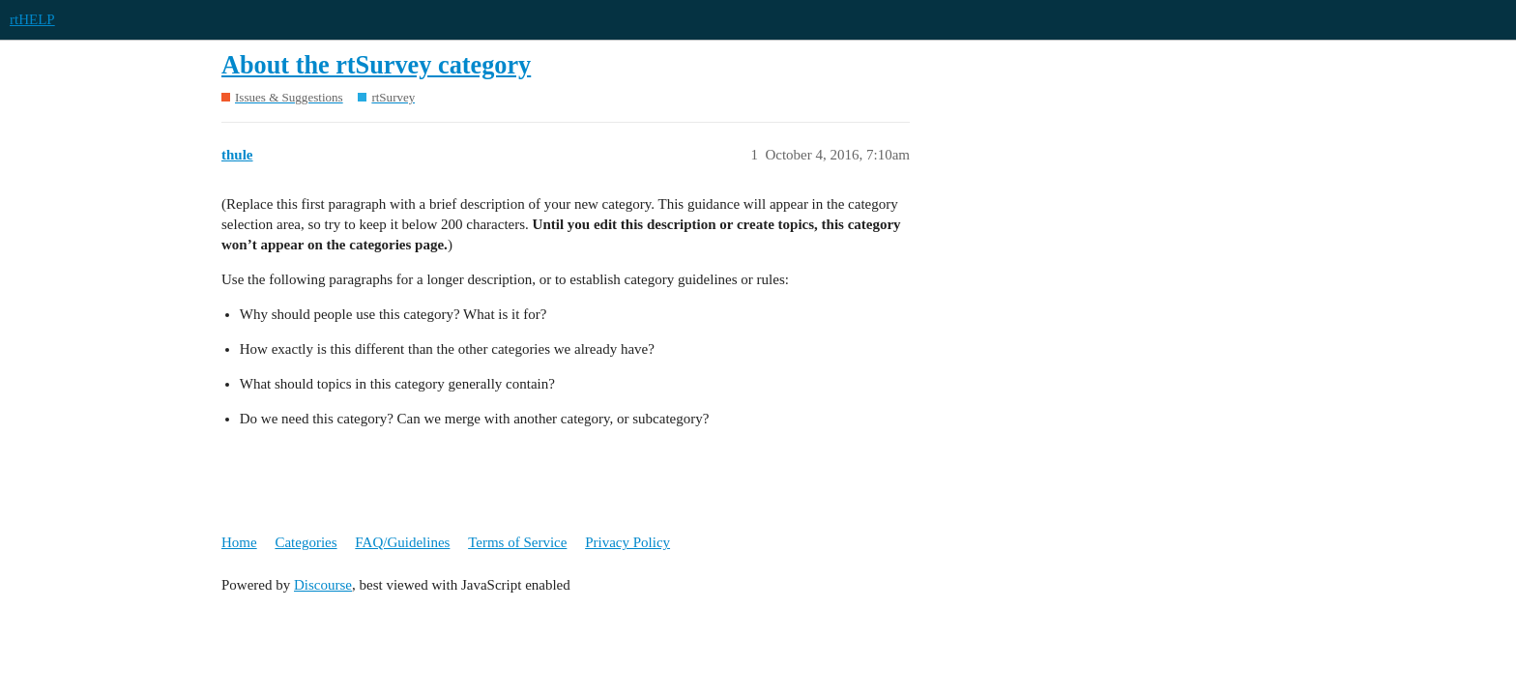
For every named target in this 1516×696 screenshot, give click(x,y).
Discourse (323, 585)
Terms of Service (517, 542)
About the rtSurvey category (376, 65)
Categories (305, 542)
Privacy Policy (627, 542)
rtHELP (32, 19)
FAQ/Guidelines (402, 542)
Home (239, 542)
